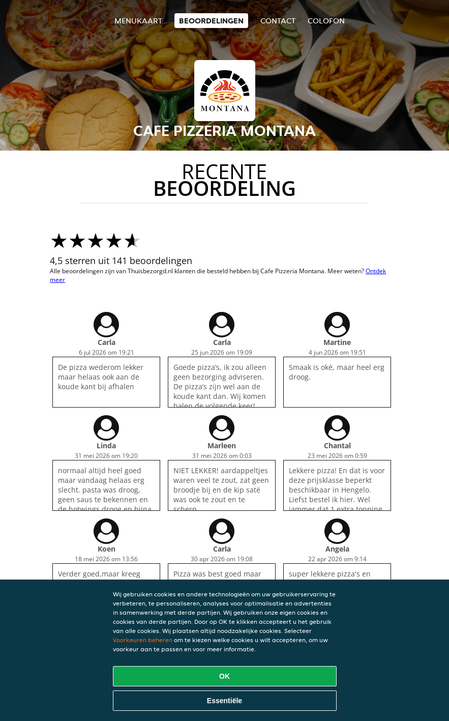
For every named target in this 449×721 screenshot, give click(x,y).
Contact (277, 20)
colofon (326, 20)
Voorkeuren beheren (142, 640)
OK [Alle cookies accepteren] (224, 676)
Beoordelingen (211, 20)
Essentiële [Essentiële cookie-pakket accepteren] (224, 701)
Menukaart (138, 20)
